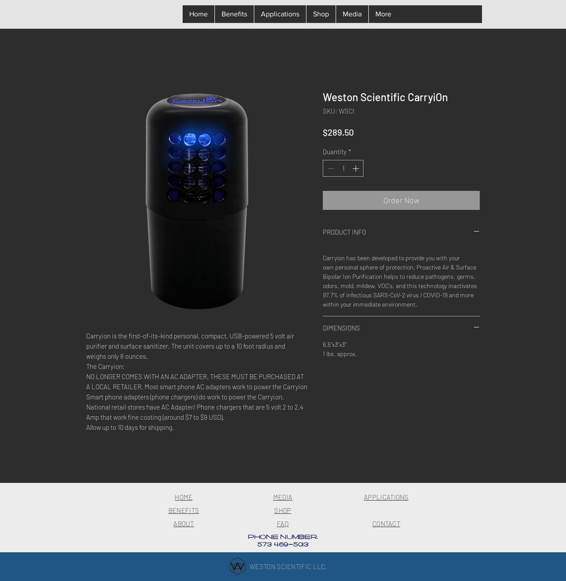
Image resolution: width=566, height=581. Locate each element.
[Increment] (357, 168)
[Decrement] (330, 168)
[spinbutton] (343, 168)
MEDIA (283, 497)
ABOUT (183, 524)
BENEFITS (183, 510)
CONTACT (386, 524)
